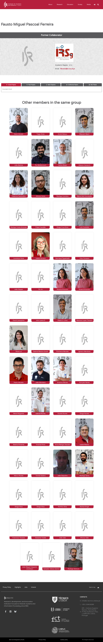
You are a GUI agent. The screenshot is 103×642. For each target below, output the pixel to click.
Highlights (18, 587)
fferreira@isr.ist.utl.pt (67, 69)
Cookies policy (64, 639)
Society (80, 4)
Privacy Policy (7, 587)
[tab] (11, 84)
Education (70, 4)
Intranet (33, 587)
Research (60, 4)
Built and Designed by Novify (16, 639)
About (50, 4)
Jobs (25, 587)
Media (89, 4)
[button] (98, 4)
